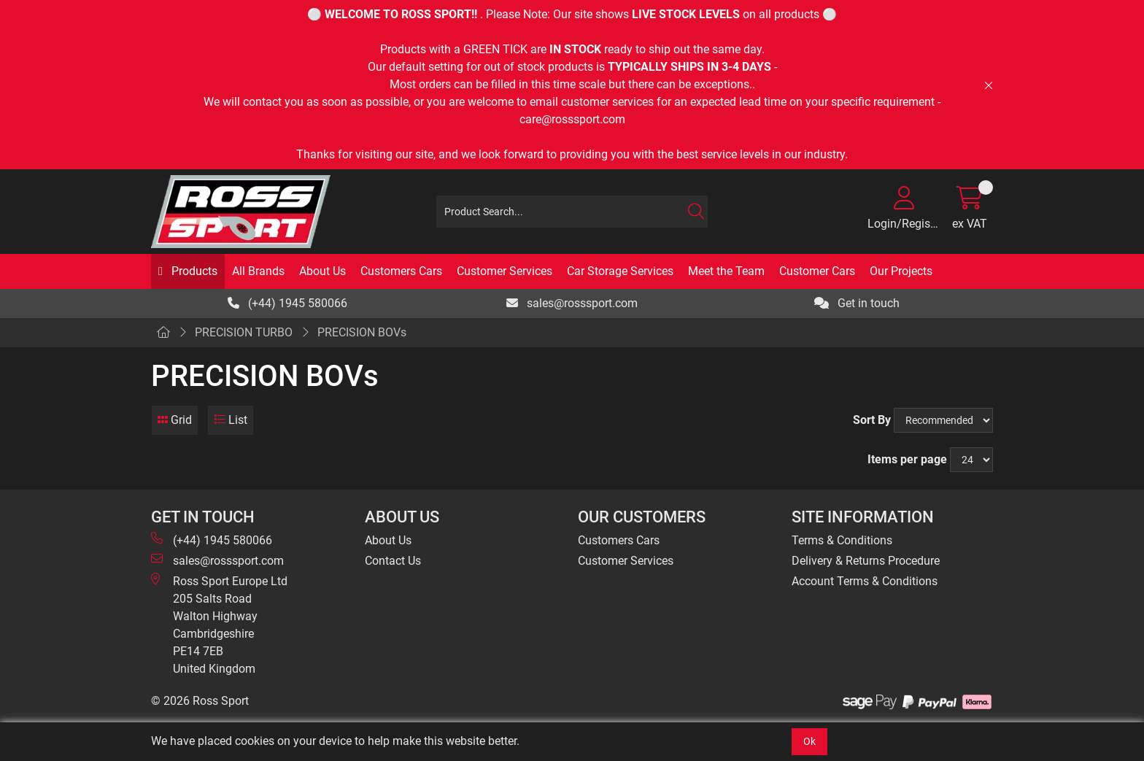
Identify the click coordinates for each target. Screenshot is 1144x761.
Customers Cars (401, 271)
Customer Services (504, 271)
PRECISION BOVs (361, 332)
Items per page (907, 459)
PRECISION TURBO (244, 332)
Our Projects (901, 271)
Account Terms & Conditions (865, 581)
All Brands (258, 271)
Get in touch (857, 303)
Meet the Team (726, 271)
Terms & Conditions (842, 540)
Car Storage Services (620, 271)
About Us (322, 271)
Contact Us (393, 561)
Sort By (872, 420)
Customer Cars (817, 271)
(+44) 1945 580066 (287, 303)
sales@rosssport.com (572, 303)
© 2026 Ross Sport (200, 701)
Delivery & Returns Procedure (866, 561)
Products (193, 271)
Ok (809, 741)
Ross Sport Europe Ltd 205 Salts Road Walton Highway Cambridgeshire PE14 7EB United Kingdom (219, 624)
